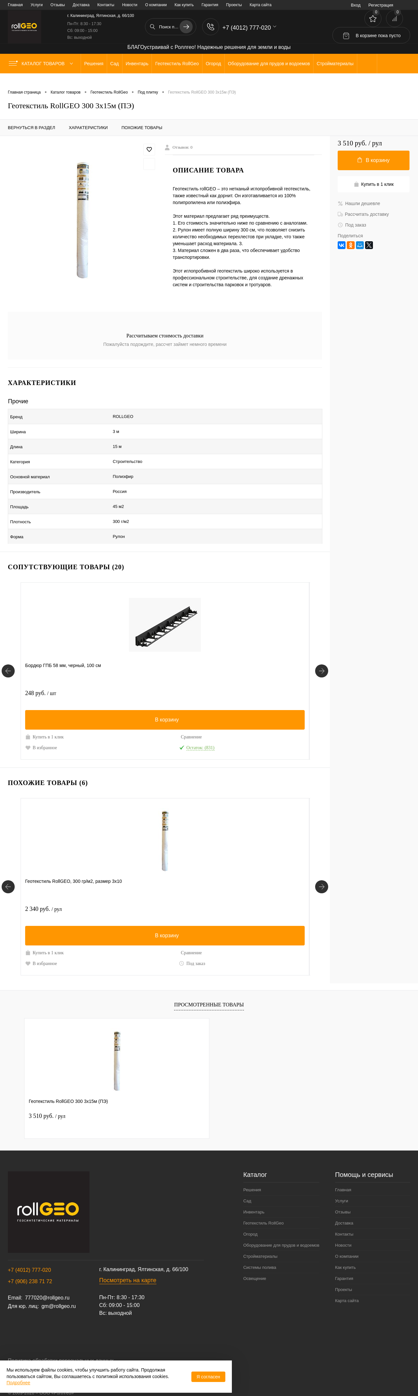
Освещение (254, 1252)
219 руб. (137, 660)
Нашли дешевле (359, 203)
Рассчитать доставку (363, 214)
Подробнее (18, 1382)
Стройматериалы (260, 1230)
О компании (156, 5)
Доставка (81, 5)
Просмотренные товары (209, 978)
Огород (250, 1208)
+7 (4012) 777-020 (29, 1244)
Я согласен (208, 1376)
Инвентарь (254, 1186)
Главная (15, 5)
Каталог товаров (42, 64)
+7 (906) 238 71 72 (30, 1255)
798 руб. (233, 660)
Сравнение (85, 704)
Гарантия (209, 5)
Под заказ (86, 937)
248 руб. (40, 660)
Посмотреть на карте (127, 1254)
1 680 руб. (139, 883)
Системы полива (259, 1241)
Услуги (37, 5)
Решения (252, 1164)
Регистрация (380, 5)
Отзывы (58, 5)
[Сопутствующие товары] (8, 641)
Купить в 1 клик (44, 703)
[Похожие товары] (8, 861)
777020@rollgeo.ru (47, 1272)
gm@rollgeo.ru (58, 1280)
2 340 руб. (43, 883)
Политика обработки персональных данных (61, 1335)
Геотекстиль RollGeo (263, 1197)
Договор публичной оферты (41, 1349)
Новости (129, 5)
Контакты (105, 5)
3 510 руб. (47, 1090)
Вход (356, 5)
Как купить (184, 5)
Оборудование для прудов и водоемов (281, 1219)
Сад (247, 1175)
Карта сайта (261, 5)
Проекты (234, 5)
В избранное (41, 714)
